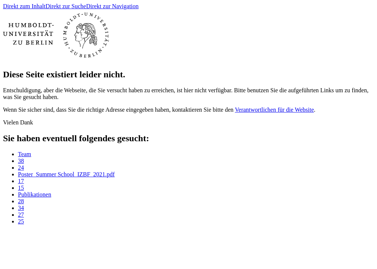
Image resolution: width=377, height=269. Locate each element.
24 (21, 167)
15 (21, 188)
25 (21, 221)
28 (21, 201)
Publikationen (34, 194)
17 (21, 181)
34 (21, 208)
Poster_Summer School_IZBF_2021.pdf (66, 174)
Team (24, 154)
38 (21, 161)
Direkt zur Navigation (112, 6)
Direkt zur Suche (66, 6)
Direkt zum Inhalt (24, 6)
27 (21, 214)
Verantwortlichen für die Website (274, 109)
